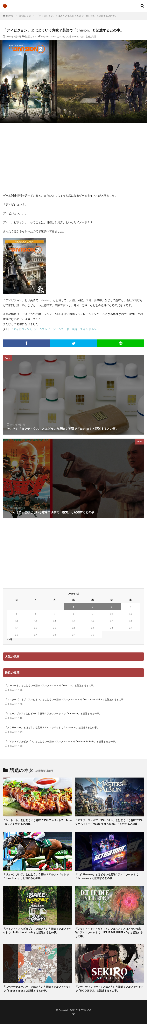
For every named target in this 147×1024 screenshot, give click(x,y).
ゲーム (75, 36)
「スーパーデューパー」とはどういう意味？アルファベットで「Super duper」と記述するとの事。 (37, 988)
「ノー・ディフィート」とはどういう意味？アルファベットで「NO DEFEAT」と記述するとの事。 (109, 988)
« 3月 (9, 639)
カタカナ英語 (64, 36)
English (45, 36)
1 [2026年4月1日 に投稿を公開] (73, 606)
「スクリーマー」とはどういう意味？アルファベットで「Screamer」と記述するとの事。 (52, 727)
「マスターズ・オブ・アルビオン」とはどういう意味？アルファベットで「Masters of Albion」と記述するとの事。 (65, 699)
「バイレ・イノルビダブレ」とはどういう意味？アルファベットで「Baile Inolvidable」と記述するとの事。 (61, 741)
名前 (82, 36)
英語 (93, 36)
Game (53, 36)
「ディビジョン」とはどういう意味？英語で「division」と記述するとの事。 (77, 15)
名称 (88, 36)
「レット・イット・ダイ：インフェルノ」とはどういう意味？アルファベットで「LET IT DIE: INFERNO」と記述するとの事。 (109, 932)
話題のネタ (25, 15)
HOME (9, 15)
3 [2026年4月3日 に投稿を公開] (111, 606)
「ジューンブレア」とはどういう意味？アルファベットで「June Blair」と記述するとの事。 (53, 713)
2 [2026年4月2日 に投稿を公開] (92, 606)
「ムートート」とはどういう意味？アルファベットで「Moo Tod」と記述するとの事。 (50, 685)
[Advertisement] (75, 158)
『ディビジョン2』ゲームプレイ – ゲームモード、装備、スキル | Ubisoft (55, 329)
